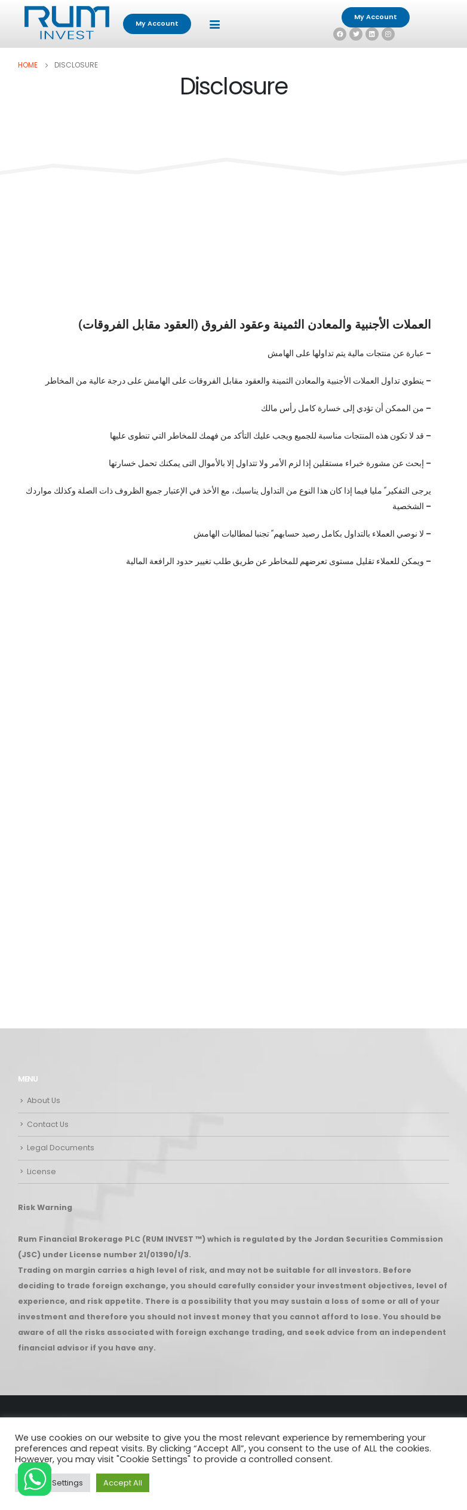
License (41, 1171)
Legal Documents (60, 1148)
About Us (43, 1100)
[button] (157, 24)
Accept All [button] (122, 1482)
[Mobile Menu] (214, 24)
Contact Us (48, 1124)
